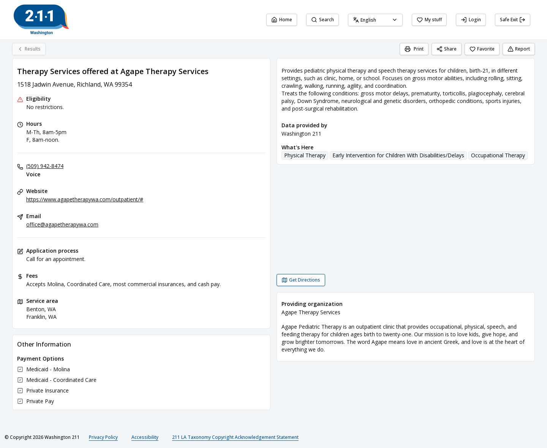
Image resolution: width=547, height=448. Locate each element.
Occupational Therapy (498, 155)
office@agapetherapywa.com (62, 224)
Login (471, 19)
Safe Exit (512, 19)
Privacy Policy (103, 437)
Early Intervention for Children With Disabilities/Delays (398, 155)
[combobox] (375, 20)
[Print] (414, 49)
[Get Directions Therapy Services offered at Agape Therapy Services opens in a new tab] (301, 280)
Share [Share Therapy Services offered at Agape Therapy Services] (446, 49)
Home (281, 19)
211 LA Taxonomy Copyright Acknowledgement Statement (235, 437)
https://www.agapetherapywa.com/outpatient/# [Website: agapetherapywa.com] (84, 199)
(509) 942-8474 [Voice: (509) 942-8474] (44, 165)
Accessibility (144, 437)
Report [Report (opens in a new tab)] (518, 49)
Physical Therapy (305, 155)
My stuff (429, 19)
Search (322, 19)
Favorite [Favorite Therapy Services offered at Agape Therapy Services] (482, 49)
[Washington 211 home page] (41, 20)
